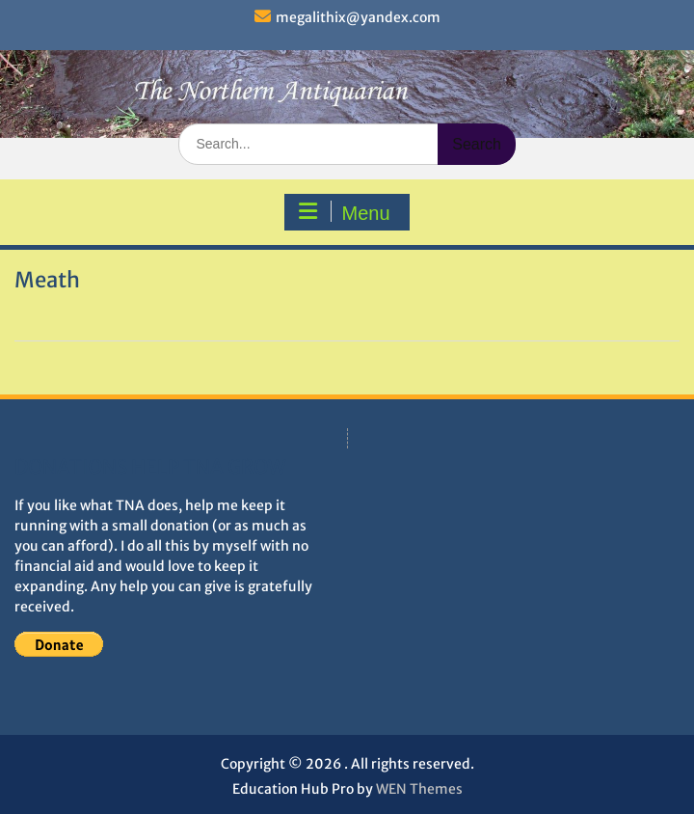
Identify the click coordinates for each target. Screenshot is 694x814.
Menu (344, 212)
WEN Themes (419, 789)
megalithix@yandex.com (358, 17)
